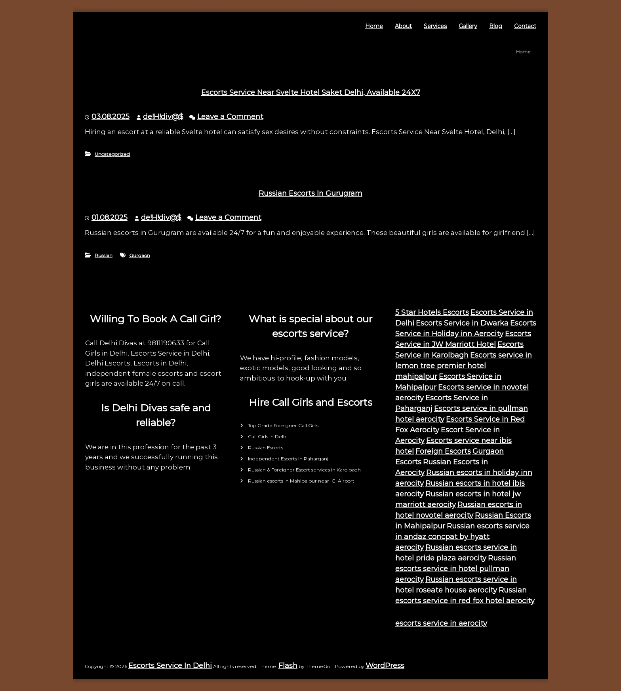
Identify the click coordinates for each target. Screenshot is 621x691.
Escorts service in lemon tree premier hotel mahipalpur (463, 366)
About (403, 26)
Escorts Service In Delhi (170, 665)
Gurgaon (139, 255)
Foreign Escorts (443, 451)
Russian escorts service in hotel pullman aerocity (455, 569)
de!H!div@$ (163, 116)
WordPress (385, 665)
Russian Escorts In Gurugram (310, 193)
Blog (495, 26)
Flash (287, 665)
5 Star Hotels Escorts (432, 312)
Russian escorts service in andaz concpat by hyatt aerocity (462, 537)
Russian (103, 255)
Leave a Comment (230, 116)
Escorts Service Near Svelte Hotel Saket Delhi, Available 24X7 (310, 92)
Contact (525, 26)
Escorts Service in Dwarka (462, 323)
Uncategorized (112, 154)
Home (374, 26)
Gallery (468, 26)
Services (435, 26)
